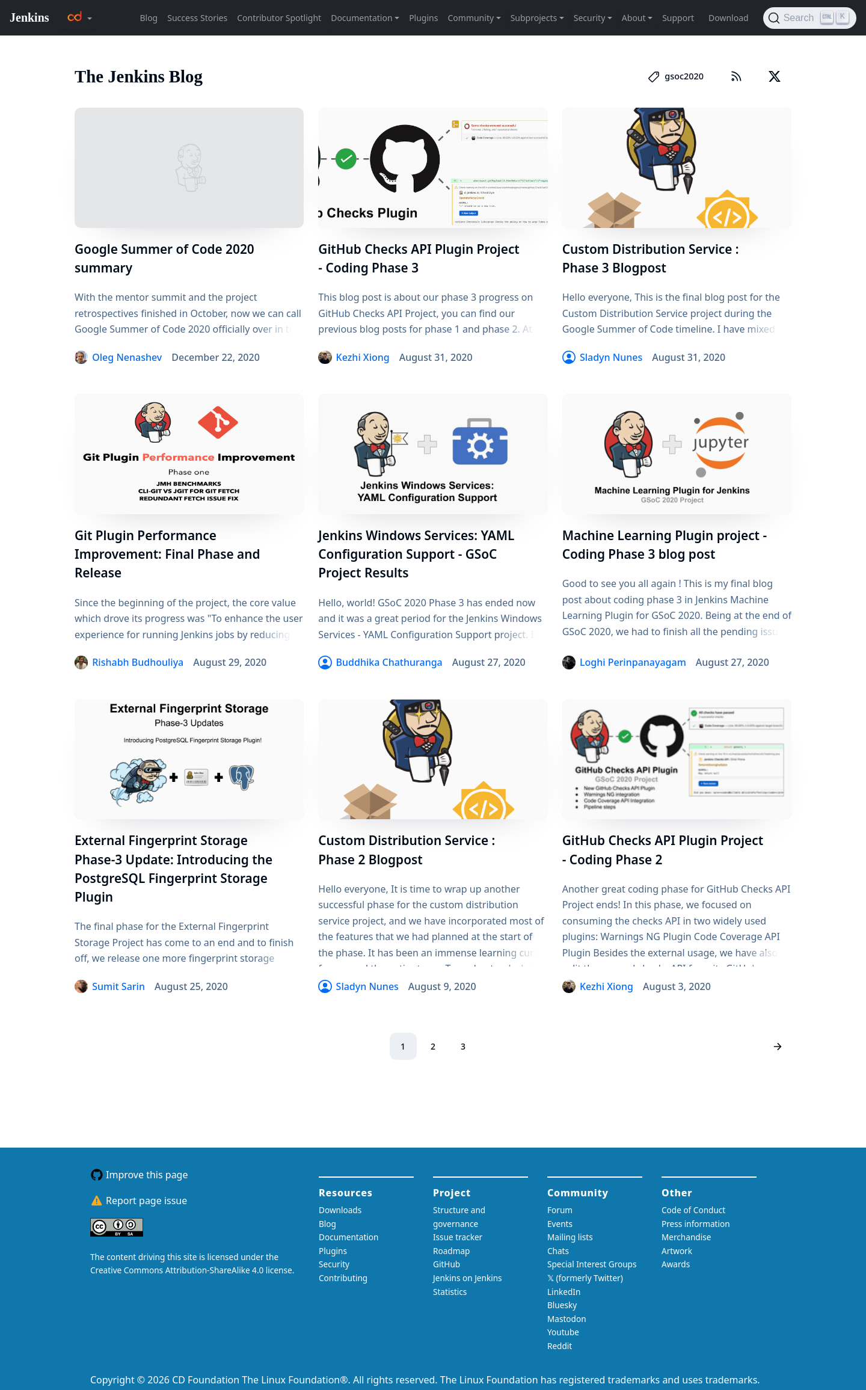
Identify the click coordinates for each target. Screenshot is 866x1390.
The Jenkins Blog (139, 76)
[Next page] (777, 1046)
